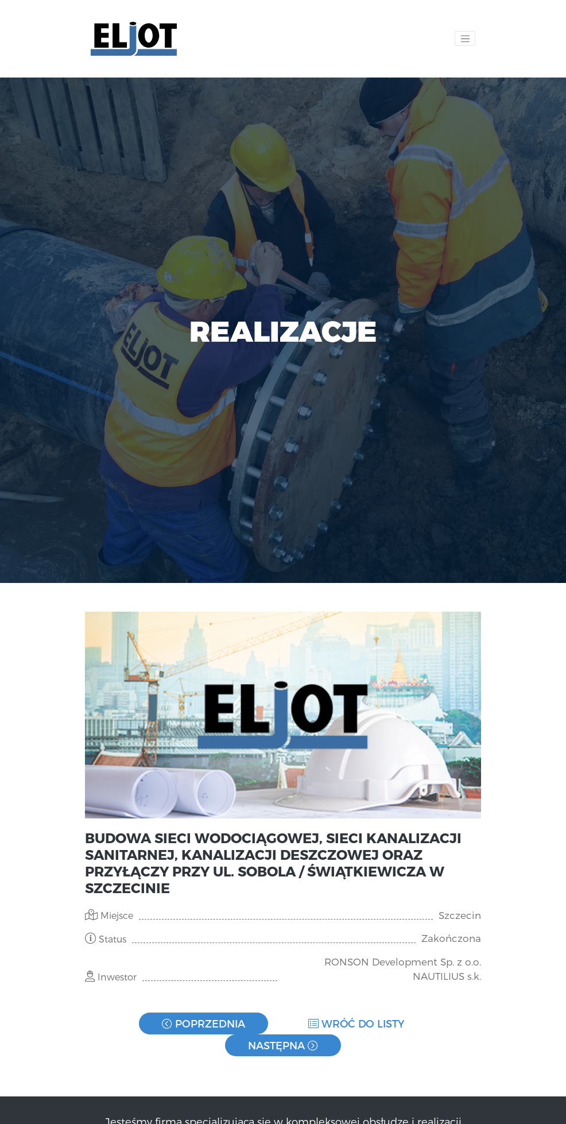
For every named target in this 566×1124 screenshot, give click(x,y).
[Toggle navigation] (465, 38)
